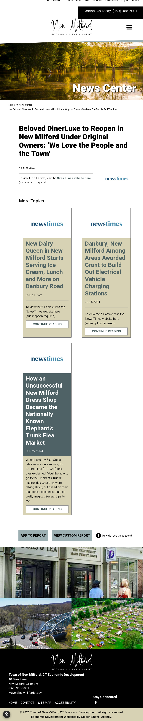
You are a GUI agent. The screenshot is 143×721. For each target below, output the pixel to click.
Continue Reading (47, 324)
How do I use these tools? (114, 535)
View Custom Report (72, 535)
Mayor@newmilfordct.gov (25, 693)
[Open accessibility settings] (6, 714)
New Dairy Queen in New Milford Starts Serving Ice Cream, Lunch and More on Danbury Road (44, 265)
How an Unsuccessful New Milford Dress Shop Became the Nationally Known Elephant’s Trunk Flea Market (44, 410)
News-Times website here (74, 178)
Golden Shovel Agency (96, 717)
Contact (27, 703)
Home (13, 703)
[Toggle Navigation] (129, 27)
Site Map (44, 703)
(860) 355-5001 (124, 11)
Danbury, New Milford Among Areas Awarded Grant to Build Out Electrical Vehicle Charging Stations (105, 268)
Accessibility (65, 703)
